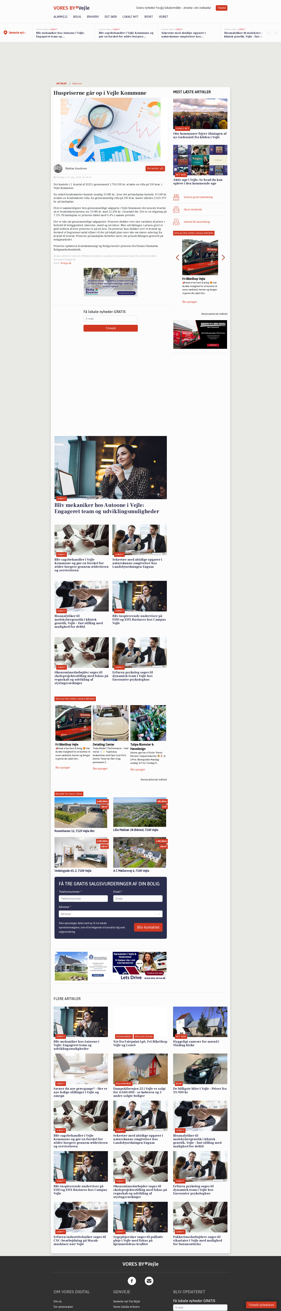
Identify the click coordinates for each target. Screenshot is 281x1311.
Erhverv (93, 16)
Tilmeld (221, 7)
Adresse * (65, 906)
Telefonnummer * (70, 891)
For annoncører (63, 1306)
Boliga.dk (66, 263)
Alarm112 (61, 16)
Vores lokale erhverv (126, 1306)
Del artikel (155, 168)
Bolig (77, 16)
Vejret (163, 16)
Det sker (111, 16)
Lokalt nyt (131, 16)
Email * (118, 891)
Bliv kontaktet (148, 927)
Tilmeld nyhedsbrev (261, 1305)
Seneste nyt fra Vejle (126, 1301)
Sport (148, 16)
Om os (58, 1301)
